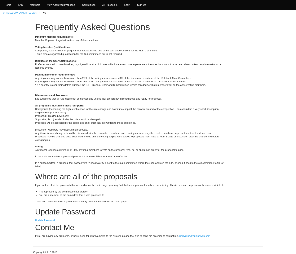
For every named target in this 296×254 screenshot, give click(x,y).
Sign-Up (141, 4)
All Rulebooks (109, 4)
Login (127, 4)
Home (8, 4)
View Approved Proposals (61, 4)
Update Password (45, 220)
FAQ (20, 4)
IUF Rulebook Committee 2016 (19, 13)
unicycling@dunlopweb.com (194, 236)
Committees (88, 4)
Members (35, 4)
